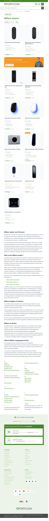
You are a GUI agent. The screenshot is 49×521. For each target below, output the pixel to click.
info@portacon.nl (30, 432)
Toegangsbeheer (7, 460)
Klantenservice (7, 469)
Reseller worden (28, 460)
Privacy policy (6, 516)
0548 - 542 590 (9, 65)
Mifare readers (25, 356)
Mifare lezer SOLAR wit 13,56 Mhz (32, 118)
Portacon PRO (28, 464)
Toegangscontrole (11, 11)
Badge (5, 363)
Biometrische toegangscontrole (11, 370)
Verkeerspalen (7, 457)
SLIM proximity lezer (29, 181)
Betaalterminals (8, 368)
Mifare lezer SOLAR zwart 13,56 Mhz (13, 118)
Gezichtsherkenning (9, 388)
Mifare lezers (28, 381)
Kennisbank (27, 457)
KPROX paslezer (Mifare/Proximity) (12, 42)
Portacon (27, 449)
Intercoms (6, 458)
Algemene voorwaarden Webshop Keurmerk (34, 515)
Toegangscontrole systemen (11, 409)
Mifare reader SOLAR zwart (12, 279)
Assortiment (7, 449)
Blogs (26, 455)
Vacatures (27, 453)
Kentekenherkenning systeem (32, 374)
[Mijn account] (36, 4)
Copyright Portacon (7, 515)
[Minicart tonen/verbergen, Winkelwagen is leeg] (39, 4)
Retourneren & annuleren (9, 477)
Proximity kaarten (8, 400)
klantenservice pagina (21, 441)
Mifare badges (16, 356)
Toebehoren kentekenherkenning (12, 407)
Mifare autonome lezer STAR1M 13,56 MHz (34, 149)
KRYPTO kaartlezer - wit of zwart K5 (12, 212)
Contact (26, 458)
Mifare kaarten (28, 380)
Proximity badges (8, 398)
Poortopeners (7, 451)
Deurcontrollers (7, 383)
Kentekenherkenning (29, 372)
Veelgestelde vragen (8, 480)
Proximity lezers (8, 402)
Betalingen (6, 475)
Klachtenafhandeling (8, 479)
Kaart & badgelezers (19, 11)
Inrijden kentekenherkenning (31, 363)
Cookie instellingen (14, 516)
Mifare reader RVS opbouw (12, 284)
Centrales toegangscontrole (10, 375)
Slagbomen (6, 455)
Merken (5, 466)
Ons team (27, 462)
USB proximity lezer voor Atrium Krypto (13, 181)
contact (31, 352)
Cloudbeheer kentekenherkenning (12, 377)
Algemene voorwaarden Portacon (19, 515)
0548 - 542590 (15, 433)
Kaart (26, 368)
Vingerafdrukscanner (29, 400)
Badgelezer (7, 365)
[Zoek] (42, 8)
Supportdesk (7, 482)
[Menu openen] (42, 4)
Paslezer (6, 395)
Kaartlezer (27, 370)
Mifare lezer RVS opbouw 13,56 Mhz (12, 149)
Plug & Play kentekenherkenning (12, 396)
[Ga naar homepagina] (11, 4)
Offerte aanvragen (8, 471)
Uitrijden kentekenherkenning (31, 395)
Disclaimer (21, 516)
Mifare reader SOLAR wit (12, 282)
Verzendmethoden (8, 473)
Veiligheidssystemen (8, 462)
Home (5, 11)
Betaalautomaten (8, 366)
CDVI (22, 287)
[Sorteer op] (9, 22)
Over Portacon (28, 451)
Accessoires (6, 464)
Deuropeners (7, 453)
